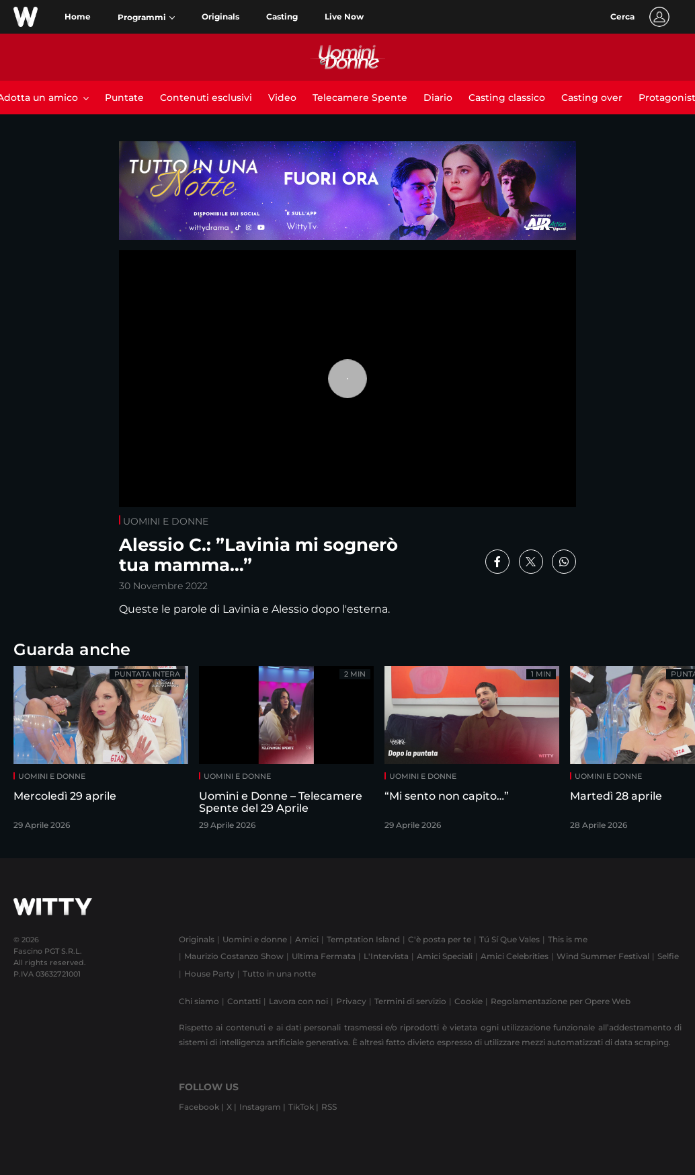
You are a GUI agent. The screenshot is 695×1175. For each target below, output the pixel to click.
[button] (146, 17)
